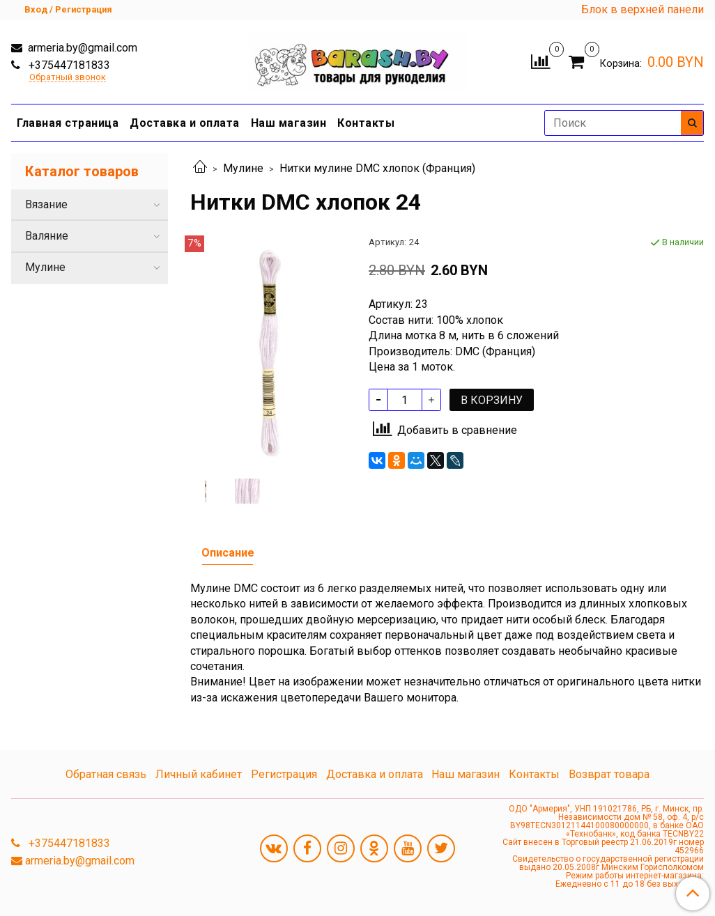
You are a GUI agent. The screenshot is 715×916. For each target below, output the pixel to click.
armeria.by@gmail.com (81, 47)
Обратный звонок (67, 77)
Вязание (46, 204)
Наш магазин (289, 123)
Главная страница (67, 123)
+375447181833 (68, 65)
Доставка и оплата (185, 123)
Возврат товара (609, 774)
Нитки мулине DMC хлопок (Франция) (377, 168)
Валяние (46, 235)
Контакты (365, 123)
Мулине (243, 168)
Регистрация (284, 774)
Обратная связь (106, 774)
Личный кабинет (198, 774)
